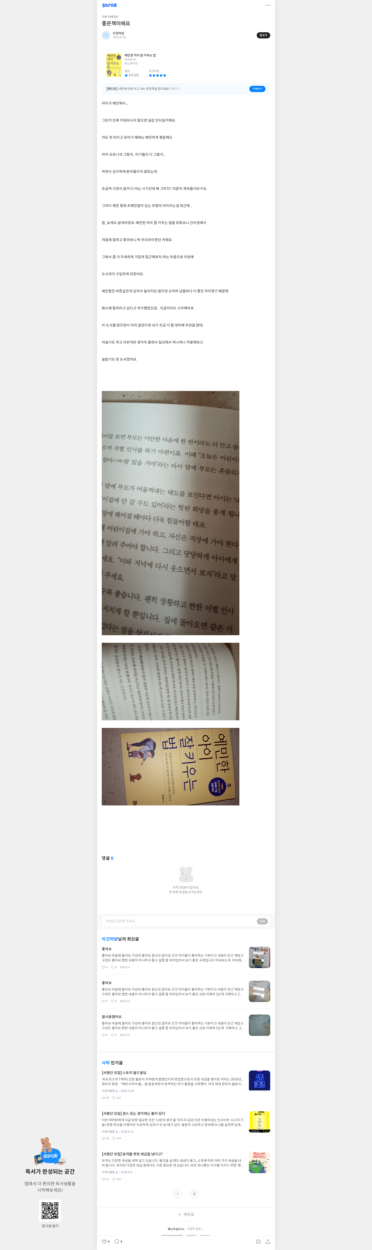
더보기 (267, 5)
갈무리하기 (258, 1241)
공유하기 (267, 1241)
